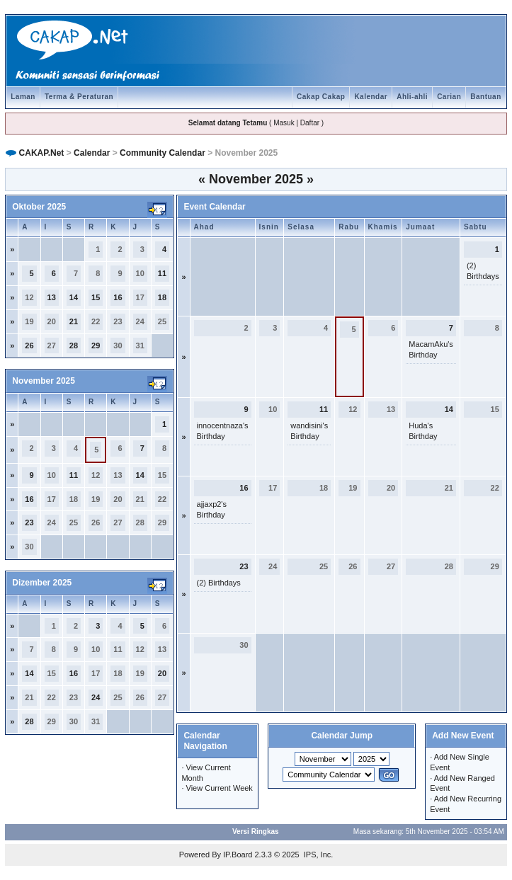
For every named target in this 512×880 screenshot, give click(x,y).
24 (95, 697)
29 (95, 345)
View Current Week (219, 788)
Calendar (92, 153)
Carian (449, 97)
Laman (23, 97)
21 (73, 321)
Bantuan (485, 97)
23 (29, 522)
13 (51, 297)
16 (117, 297)
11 (162, 273)
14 (73, 297)
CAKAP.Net (41, 153)
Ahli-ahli (412, 97)
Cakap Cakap (321, 97)
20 (162, 673)
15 (95, 297)
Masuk (283, 123)
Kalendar (370, 97)
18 (162, 297)
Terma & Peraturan (79, 97)
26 (29, 345)
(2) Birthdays (219, 582)
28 (73, 345)
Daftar (309, 123)
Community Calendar (162, 153)
